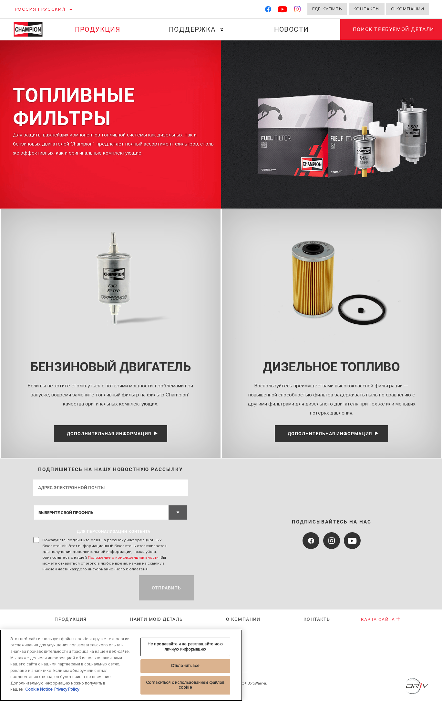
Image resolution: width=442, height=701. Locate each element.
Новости (290, 29)
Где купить (327, 9)
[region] (121, 665)
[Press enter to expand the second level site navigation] (221, 29)
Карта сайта (381, 619)
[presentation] (82, 588)
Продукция (97, 29)
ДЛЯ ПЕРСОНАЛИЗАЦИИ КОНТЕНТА (113, 532)
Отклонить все (185, 665)
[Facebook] (268, 10)
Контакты (367, 9)
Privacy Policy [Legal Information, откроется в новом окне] (66, 689)
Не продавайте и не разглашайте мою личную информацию (185, 647)
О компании (407, 9)
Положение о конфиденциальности (123, 557)
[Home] (31, 29)
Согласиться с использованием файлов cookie (185, 685)
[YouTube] (282, 10)
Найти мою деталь (156, 619)
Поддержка (192, 29)
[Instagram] (297, 10)
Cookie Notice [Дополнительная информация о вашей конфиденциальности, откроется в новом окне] (39, 689)
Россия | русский (40, 9)
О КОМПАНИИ (243, 619)
